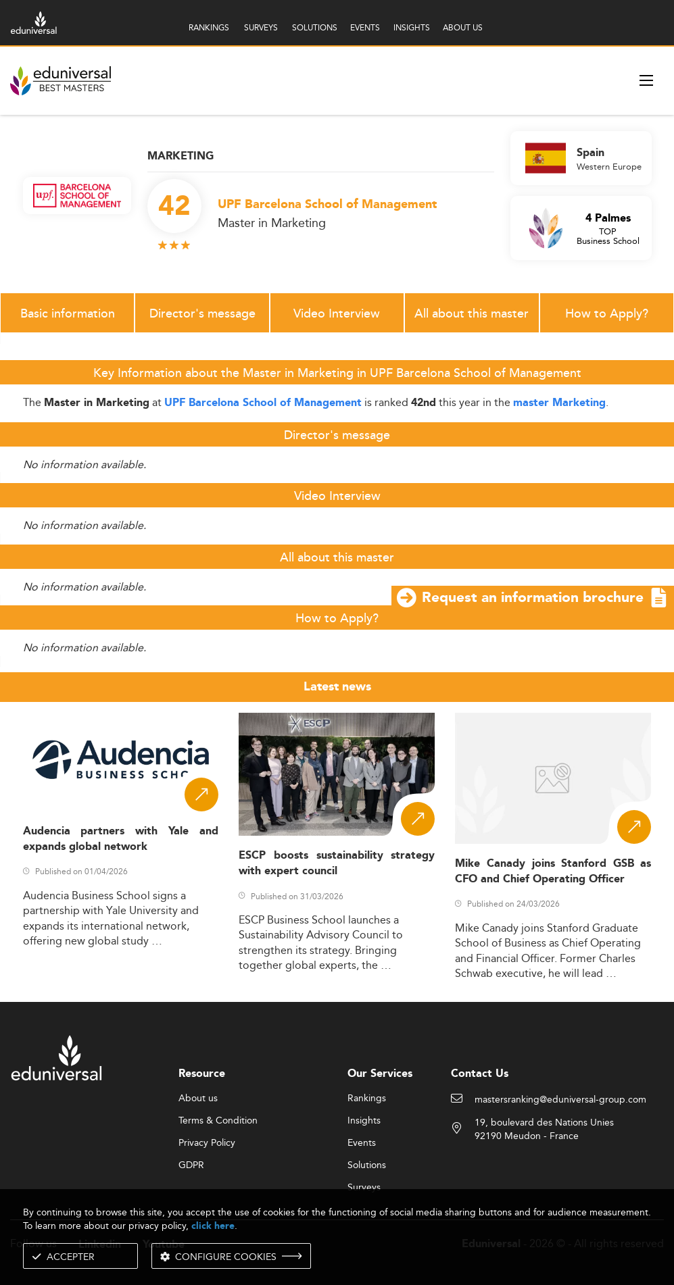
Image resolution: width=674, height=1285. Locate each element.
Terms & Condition (218, 1121)
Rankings (366, 1098)
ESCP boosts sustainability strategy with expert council (337, 863)
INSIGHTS (411, 27)
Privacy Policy (206, 1143)
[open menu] (646, 80)
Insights (364, 1121)
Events (361, 1143)
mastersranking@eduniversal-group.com (560, 1100)
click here (213, 1226)
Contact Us (479, 1073)
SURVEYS (261, 27)
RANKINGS (209, 27)
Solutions (366, 1165)
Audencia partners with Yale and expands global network (121, 839)
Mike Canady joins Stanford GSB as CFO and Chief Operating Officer (553, 871)
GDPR (191, 1165)
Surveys (364, 1187)
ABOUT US (463, 27)
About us (198, 1098)
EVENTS (365, 27)
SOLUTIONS (314, 27)
